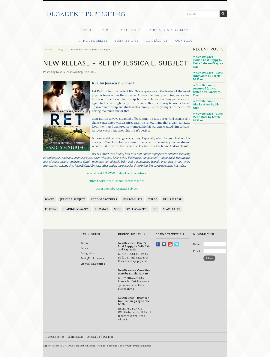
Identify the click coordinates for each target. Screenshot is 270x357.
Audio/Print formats (169, 30)
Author (87, 30)
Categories (131, 30)
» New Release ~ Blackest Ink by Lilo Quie (206, 104)
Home (48, 49)
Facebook (158, 244)
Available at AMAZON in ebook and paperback (116, 173)
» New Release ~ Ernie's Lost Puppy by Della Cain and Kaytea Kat (208, 61)
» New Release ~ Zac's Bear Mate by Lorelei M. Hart (208, 117)
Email (196, 251)
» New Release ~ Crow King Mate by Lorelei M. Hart (208, 76)
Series (108, 30)
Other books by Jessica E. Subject (117, 188)
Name (196, 244)
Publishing (86, 14)
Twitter (176, 244)
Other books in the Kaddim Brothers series (117, 181)
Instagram (164, 244)
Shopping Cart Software (120, 345)
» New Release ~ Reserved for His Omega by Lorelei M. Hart (207, 90)
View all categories (93, 263)
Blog (60, 49)
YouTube (170, 244)
